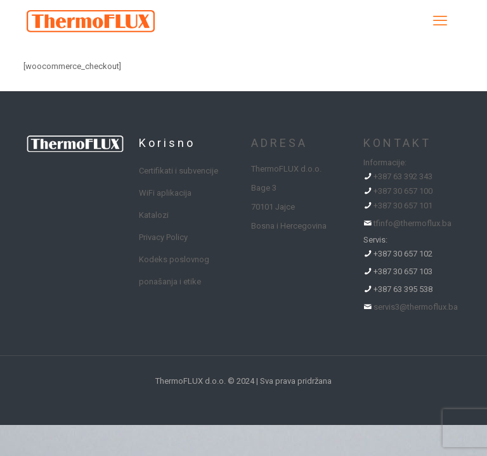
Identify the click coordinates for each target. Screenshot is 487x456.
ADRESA (279, 142)
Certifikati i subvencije (178, 170)
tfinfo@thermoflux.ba (412, 223)
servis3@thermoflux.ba (415, 307)
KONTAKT (397, 142)
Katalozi (154, 215)
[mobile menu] (440, 21)
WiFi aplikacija (165, 193)
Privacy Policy (163, 237)
